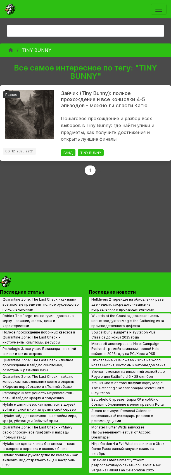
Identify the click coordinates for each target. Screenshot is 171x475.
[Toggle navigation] (159, 9)
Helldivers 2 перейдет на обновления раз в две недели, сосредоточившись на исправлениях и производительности (127, 304)
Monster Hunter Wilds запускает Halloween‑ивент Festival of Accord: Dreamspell (121, 432)
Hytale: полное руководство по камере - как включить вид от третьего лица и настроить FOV (40, 460)
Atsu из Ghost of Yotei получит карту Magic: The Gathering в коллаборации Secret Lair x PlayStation (127, 388)
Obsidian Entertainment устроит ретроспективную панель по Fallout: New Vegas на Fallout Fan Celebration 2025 (126, 465)
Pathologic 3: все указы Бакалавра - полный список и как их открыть (39, 351)
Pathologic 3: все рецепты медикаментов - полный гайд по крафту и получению (39, 395)
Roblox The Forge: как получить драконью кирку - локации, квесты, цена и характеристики (38, 321)
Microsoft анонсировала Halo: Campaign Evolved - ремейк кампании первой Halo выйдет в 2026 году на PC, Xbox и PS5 (125, 349)
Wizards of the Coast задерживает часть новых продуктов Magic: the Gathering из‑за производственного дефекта (127, 321)
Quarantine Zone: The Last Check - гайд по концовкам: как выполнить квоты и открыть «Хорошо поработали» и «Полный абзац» (38, 381)
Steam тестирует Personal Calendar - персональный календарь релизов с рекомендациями (122, 416)
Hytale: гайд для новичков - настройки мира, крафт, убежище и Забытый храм (40, 418)
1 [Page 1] (90, 170)
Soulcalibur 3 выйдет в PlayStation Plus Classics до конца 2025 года (123, 334)
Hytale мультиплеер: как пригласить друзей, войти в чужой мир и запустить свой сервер (39, 406)
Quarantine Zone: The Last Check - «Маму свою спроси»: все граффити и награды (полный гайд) (37, 432)
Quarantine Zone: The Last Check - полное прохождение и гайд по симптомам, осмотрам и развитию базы (38, 365)
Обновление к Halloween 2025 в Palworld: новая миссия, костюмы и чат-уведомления (128, 362)
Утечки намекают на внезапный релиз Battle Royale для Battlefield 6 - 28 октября (128, 374)
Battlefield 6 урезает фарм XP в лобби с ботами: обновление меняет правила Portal (128, 401)
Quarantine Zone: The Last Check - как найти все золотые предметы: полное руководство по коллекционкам (41, 304)
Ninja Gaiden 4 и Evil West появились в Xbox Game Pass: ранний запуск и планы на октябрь (128, 449)
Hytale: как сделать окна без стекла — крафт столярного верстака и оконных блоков (40, 446)
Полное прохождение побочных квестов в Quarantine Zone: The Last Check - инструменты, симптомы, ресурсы (39, 337)
